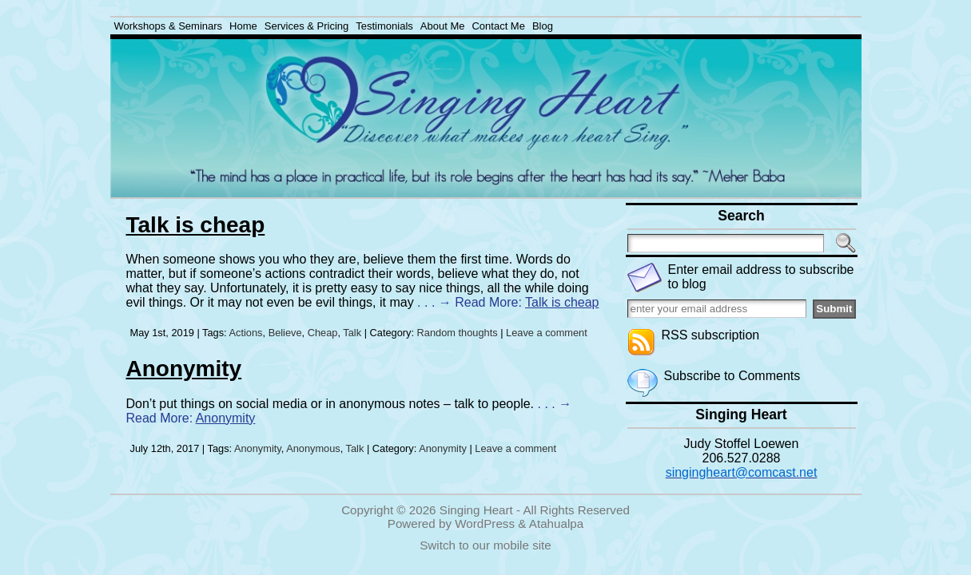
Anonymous (313, 448)
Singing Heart (476, 510)
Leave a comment (546, 333)
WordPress (485, 523)
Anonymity (184, 368)
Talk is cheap (195, 224)
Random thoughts (457, 333)
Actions (246, 333)
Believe (285, 333)
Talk (352, 333)
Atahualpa (556, 523)
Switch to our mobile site (485, 545)
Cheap (323, 333)
